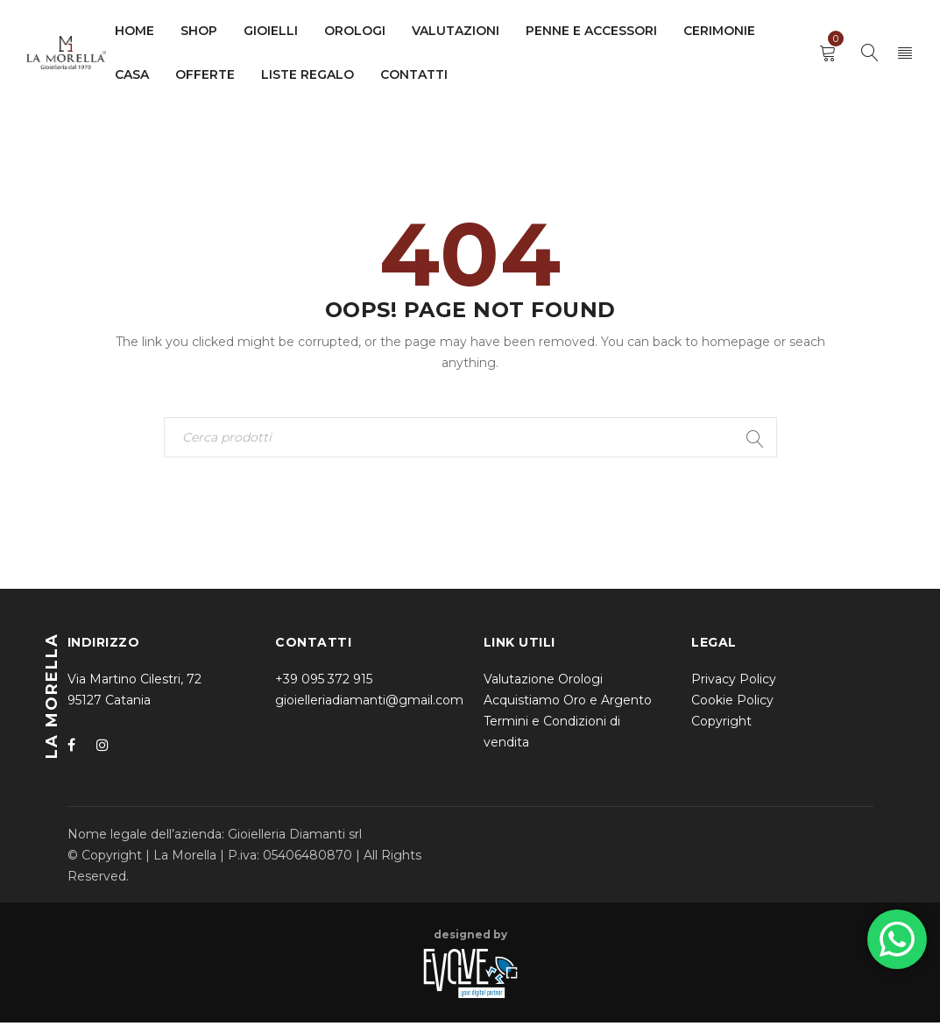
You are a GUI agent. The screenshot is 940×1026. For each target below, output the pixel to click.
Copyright (721, 724)
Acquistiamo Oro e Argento (568, 703)
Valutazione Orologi (543, 682)
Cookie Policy (732, 703)
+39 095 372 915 (323, 682)
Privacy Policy (733, 682)
